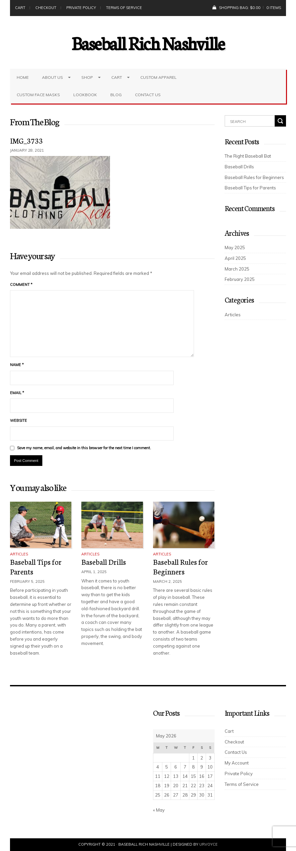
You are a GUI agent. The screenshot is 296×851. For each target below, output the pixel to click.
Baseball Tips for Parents (36, 566)
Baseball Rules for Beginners (180, 566)
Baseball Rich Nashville (148, 42)
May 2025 (235, 247)
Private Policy (81, 7)
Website (18, 420)
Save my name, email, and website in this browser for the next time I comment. (84, 448)
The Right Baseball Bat (248, 156)
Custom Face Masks (38, 94)
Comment (21, 284)
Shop (87, 77)
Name (17, 364)
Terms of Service (124, 7)
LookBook (85, 94)
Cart (20, 7)
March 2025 (237, 269)
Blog (116, 94)
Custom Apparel (158, 77)
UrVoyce (208, 844)
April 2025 (235, 258)
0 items (273, 7)
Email (17, 392)
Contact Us (148, 94)
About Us (52, 77)
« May (159, 810)
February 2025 (240, 279)
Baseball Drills (103, 561)
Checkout (45, 7)
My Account (237, 762)
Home (23, 77)
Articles (19, 554)
